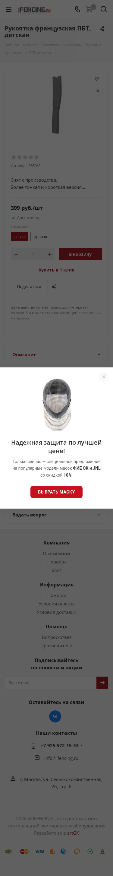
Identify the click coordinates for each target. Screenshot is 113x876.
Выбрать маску (56, 492)
